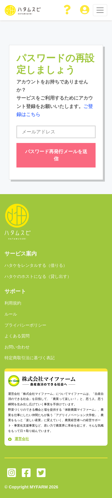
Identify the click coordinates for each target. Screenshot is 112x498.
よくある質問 (17, 335)
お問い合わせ (17, 347)
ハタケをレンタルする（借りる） (35, 265)
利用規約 (12, 303)
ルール (10, 314)
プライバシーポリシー (25, 325)
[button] (67, 10)
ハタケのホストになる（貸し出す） (37, 276)
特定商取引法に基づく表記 (29, 357)
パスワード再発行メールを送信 (56, 155)
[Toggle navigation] (100, 10)
